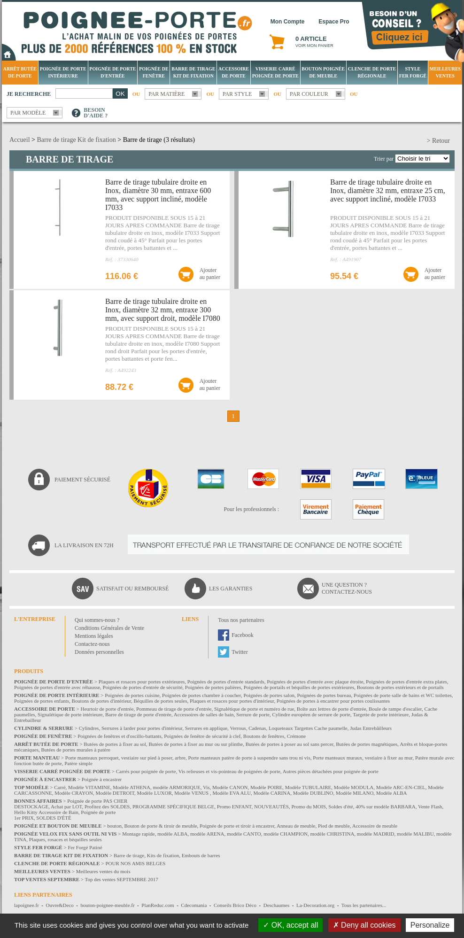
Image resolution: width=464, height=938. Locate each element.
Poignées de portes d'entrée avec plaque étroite (315, 681)
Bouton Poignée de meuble (323, 72)
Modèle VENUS (192, 793)
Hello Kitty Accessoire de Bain (46, 812)
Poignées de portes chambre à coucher (201, 695)
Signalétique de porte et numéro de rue (254, 709)
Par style (237, 94)
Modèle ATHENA (131, 787)
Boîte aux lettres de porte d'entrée (331, 709)
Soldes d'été (340, 806)
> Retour (438, 140)
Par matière (166, 94)
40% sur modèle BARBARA (385, 806)
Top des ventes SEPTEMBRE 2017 (121, 879)
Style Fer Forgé (412, 72)
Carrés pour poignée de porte (146, 771)
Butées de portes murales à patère (75, 749)
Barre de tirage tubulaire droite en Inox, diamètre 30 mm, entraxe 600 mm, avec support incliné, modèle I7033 (158, 194)
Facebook (243, 635)
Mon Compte (288, 21)
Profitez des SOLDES (107, 806)
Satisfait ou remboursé (132, 588)
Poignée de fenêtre (154, 72)
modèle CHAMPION (285, 834)
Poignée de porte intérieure (63, 72)
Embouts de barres (201, 855)
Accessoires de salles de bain (204, 714)
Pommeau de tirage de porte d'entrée (174, 709)
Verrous (238, 728)
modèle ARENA (207, 834)
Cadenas (257, 728)
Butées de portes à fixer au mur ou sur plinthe (195, 744)
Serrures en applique (206, 728)
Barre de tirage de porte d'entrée (138, 714)
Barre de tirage (129, 855)
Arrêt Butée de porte (20, 72)
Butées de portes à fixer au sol (115, 744)
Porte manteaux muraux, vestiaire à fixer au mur (362, 757)
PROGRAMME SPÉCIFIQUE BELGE (173, 806)
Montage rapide (138, 834)
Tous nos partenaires (241, 620)
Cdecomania (194, 905)
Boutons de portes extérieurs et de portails (400, 687)
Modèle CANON (229, 787)
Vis (206, 787)
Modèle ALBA (391, 793)
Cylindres (89, 728)
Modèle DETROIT (114, 793)
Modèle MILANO (354, 793)
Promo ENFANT (234, 806)
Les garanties (230, 588)
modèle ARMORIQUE (177, 787)
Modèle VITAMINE (89, 787)
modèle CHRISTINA (332, 834)
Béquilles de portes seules (160, 701)
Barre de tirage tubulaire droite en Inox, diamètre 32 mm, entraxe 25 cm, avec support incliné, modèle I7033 (387, 190)
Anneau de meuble (296, 826)
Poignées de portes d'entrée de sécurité (143, 687)
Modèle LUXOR (154, 793)
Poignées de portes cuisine (132, 695)
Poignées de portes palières (213, 687)
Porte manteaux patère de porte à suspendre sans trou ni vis (249, 757)
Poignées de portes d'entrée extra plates (406, 681)
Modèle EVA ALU (231, 793)
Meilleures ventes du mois (103, 871)
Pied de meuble (334, 826)
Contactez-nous (92, 644)
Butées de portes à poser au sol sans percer (289, 744)
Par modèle (28, 112)
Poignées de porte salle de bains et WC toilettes (403, 695)
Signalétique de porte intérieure (70, 714)
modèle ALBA (172, 834)
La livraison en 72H (84, 545)
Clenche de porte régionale (372, 72)
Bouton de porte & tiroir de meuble (160, 826)
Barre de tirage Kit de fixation (193, 72)
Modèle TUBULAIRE (308, 787)
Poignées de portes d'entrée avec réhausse (57, 687)
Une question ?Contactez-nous (347, 588)
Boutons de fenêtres (263, 736)
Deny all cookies (364, 925)
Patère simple (78, 763)
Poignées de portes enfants (41, 701)
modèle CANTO (244, 834)
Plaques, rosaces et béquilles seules (65, 839)
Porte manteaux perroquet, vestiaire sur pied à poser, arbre (125, 757)
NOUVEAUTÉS (271, 806)
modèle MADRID (375, 834)
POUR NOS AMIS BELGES (135, 863)
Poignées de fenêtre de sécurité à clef (202, 736)
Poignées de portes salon (268, 695)
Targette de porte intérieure (381, 714)
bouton (114, 826)
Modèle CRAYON (73, 793)
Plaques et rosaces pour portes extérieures (142, 681)
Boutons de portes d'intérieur (101, 701)
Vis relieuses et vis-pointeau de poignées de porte (229, 771)
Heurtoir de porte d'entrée (107, 709)
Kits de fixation (163, 855)
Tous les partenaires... (363, 905)
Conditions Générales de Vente (109, 628)
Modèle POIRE (266, 787)
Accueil (19, 139)
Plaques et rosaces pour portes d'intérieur (232, 701)
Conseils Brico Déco (235, 905)
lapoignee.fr (26, 905)
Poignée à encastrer (102, 779)
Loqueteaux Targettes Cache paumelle (308, 728)
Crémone (296, 736)
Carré (59, 787)
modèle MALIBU (415, 834)
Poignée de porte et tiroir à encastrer (237, 826)
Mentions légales (94, 636)
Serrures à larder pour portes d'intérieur (141, 728)
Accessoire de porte (233, 72)
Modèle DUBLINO (313, 793)
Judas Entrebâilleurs (371, 728)
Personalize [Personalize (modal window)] (430, 925)
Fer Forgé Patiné (85, 847)
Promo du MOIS (308, 806)
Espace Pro (333, 21)
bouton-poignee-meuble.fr (107, 905)
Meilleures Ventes (445, 72)
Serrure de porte (253, 714)
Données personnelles (99, 652)
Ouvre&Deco (60, 905)
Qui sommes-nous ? (97, 620)
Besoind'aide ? (96, 112)
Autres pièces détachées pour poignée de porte (331, 771)
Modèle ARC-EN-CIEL (400, 787)
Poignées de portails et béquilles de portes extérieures (299, 687)
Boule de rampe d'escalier (395, 709)
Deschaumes (276, 905)
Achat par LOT (66, 806)
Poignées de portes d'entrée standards (225, 681)
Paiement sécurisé (82, 479)
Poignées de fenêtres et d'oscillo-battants (119, 736)
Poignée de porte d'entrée (112, 72)
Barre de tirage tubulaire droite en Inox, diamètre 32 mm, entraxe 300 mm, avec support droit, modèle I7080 (162, 309)
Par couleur (309, 94)
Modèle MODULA (354, 787)
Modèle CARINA (272, 793)
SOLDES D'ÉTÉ (53, 818)
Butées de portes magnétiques (366, 744)
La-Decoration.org (315, 905)
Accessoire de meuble (375, 826)
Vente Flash (430, 806)
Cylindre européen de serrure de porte (311, 714)
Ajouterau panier (210, 273)
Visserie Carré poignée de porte (275, 72)
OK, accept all (290, 925)
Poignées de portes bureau (324, 695)
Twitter (239, 652)
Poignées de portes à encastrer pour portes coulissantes (333, 701)
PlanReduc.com (157, 905)
